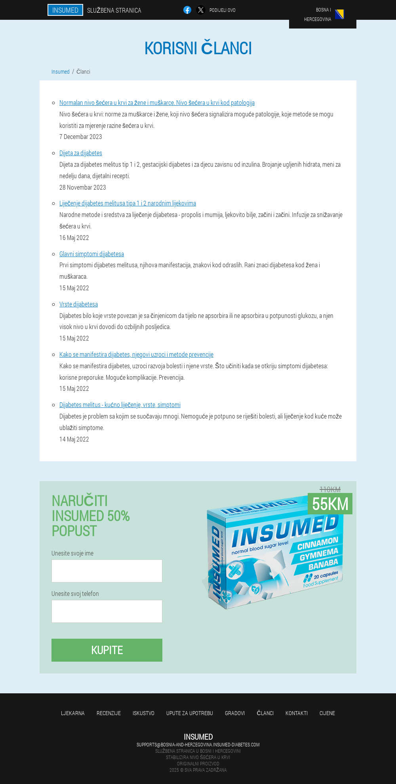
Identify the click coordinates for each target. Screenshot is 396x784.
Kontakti (297, 713)
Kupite (107, 650)
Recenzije (109, 713)
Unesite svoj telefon (75, 593)
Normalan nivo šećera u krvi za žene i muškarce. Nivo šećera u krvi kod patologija (157, 102)
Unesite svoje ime (72, 553)
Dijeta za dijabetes (80, 152)
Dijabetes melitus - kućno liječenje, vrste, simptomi (120, 404)
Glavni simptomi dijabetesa (91, 253)
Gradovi (235, 713)
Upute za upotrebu (189, 713)
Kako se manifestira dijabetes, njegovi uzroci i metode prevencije (136, 354)
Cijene (327, 713)
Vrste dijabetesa (78, 304)
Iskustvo (143, 713)
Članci (265, 713)
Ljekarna (73, 713)
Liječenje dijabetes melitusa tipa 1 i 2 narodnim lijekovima (127, 203)
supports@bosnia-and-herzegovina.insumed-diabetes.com (198, 744)
